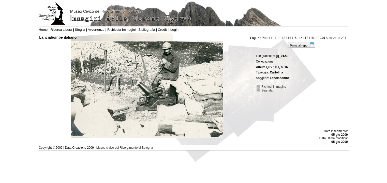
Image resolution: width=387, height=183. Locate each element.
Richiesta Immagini (121, 30)
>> (335, 38)
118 (311, 38)
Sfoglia (80, 30)
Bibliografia (146, 30)
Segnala (267, 90)
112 (276, 38)
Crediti (163, 30)
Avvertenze (96, 30)
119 (316, 38)
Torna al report (302, 44)
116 (299, 38)
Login (174, 30)
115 (293, 38)
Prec (265, 38)
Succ (329, 38)
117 (305, 38)
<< (259, 38)
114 (288, 38)
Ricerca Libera (61, 30)
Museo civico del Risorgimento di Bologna (124, 147)
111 (271, 38)
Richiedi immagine (273, 86)
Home (43, 30)
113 (282, 38)
